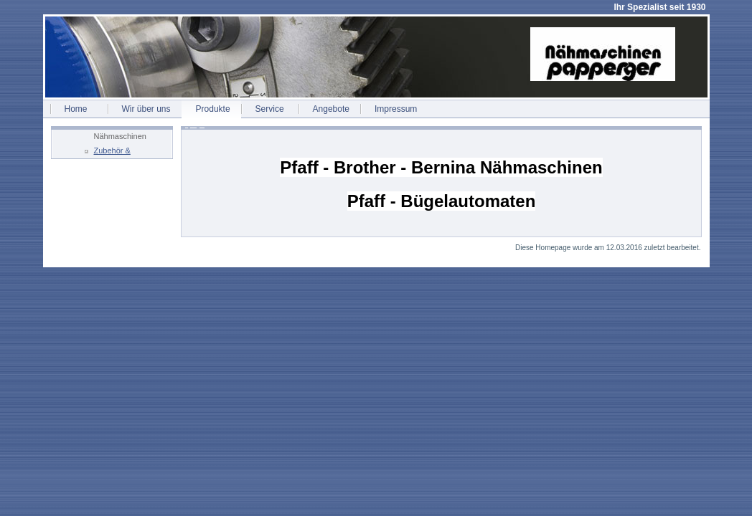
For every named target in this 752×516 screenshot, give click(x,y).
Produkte (213, 109)
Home (76, 109)
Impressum (396, 109)
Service (269, 109)
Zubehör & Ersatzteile (112, 152)
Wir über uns (146, 109)
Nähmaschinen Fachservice (120, 138)
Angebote (331, 109)
